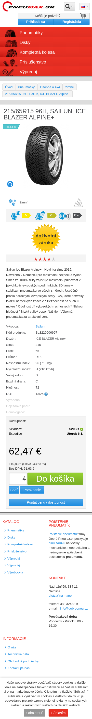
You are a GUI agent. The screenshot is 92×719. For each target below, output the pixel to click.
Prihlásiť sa (35, 22)
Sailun (40, 326)
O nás (12, 647)
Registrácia (72, 22)
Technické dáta (18, 654)
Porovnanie (32, 490)
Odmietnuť (34, 713)
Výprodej (13, 565)
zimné (69, 87)
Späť (14, 490)
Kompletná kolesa (37, 52)
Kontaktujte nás (19, 668)
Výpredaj (28, 71)
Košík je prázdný (47, 16)
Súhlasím (58, 713)
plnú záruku (57, 543)
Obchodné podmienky (23, 661)
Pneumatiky (31, 32)
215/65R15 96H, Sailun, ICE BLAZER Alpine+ (37, 94)
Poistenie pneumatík (63, 534)
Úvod (9, 87)
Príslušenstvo (33, 62)
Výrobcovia (15, 572)
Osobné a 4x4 (50, 87)
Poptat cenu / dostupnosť (46, 502)
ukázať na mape (60, 595)
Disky (25, 42)
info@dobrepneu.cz (74, 608)
